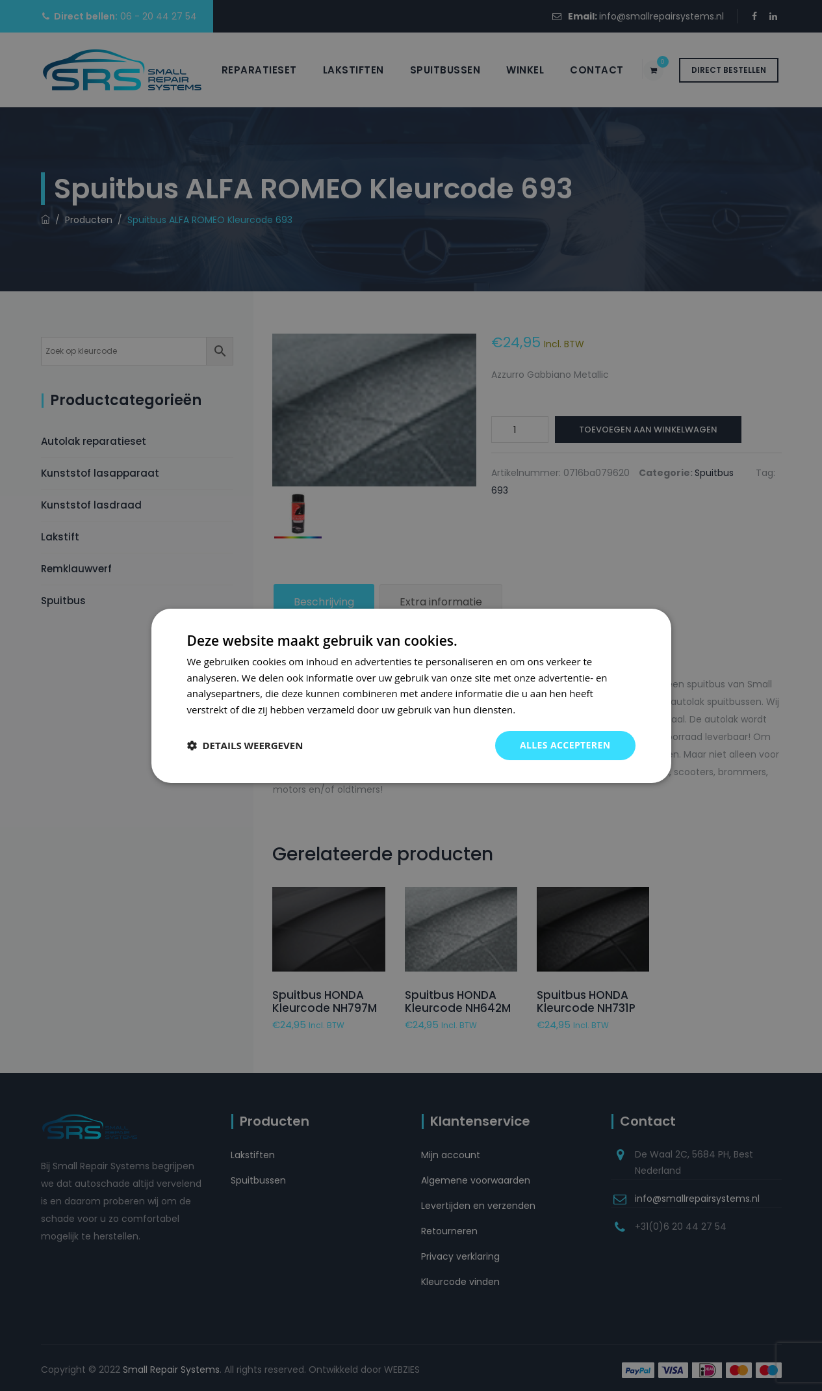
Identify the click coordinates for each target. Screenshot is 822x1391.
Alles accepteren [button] (565, 745)
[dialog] (411, 695)
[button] (245, 745)
